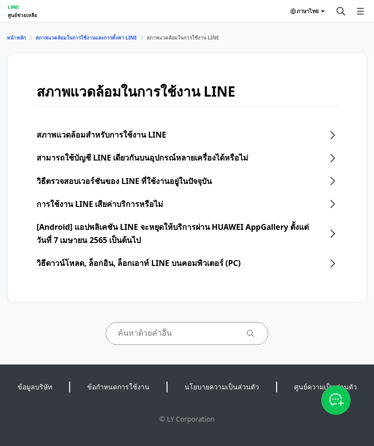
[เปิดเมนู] (360, 11)
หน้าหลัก (16, 37)
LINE (13, 6)
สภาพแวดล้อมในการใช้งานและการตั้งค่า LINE (86, 37)
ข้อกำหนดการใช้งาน (118, 386)
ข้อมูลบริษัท (35, 386)
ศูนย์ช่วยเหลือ (22, 15)
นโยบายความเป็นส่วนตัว (222, 386)
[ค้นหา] (341, 11)
